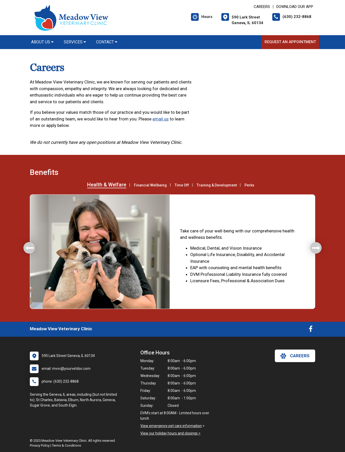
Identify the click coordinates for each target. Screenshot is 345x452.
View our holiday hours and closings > (170, 433)
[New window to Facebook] (310, 330)
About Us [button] (42, 42)
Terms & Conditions (66, 445)
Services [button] (75, 42)
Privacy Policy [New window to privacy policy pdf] (40, 445)
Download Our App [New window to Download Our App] (294, 6)
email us (160, 118)
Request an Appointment (290, 42)
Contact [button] (106, 42)
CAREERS (262, 6)
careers (295, 356)
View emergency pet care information (171, 426)
